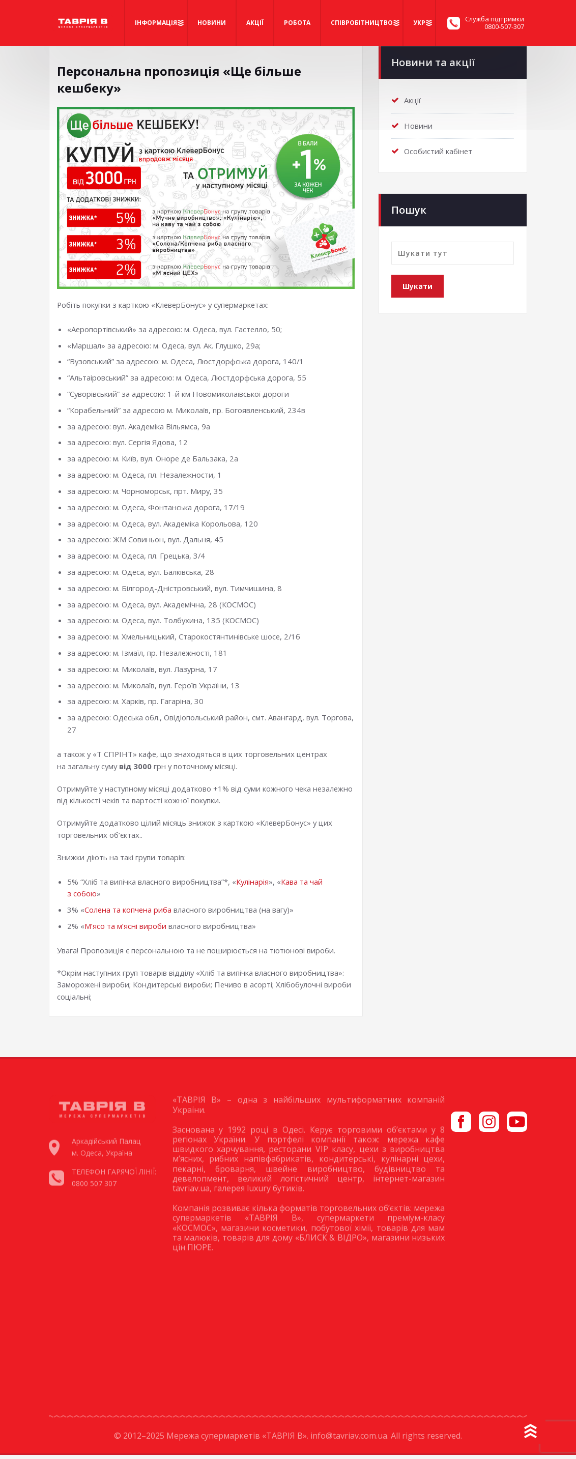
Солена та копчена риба (128, 914)
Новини (211, 22)
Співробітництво (362, 22)
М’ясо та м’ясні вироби (125, 930)
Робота (297, 22)
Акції (255, 22)
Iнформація (156, 22)
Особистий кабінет (438, 149)
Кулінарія (252, 885)
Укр (419, 22)
